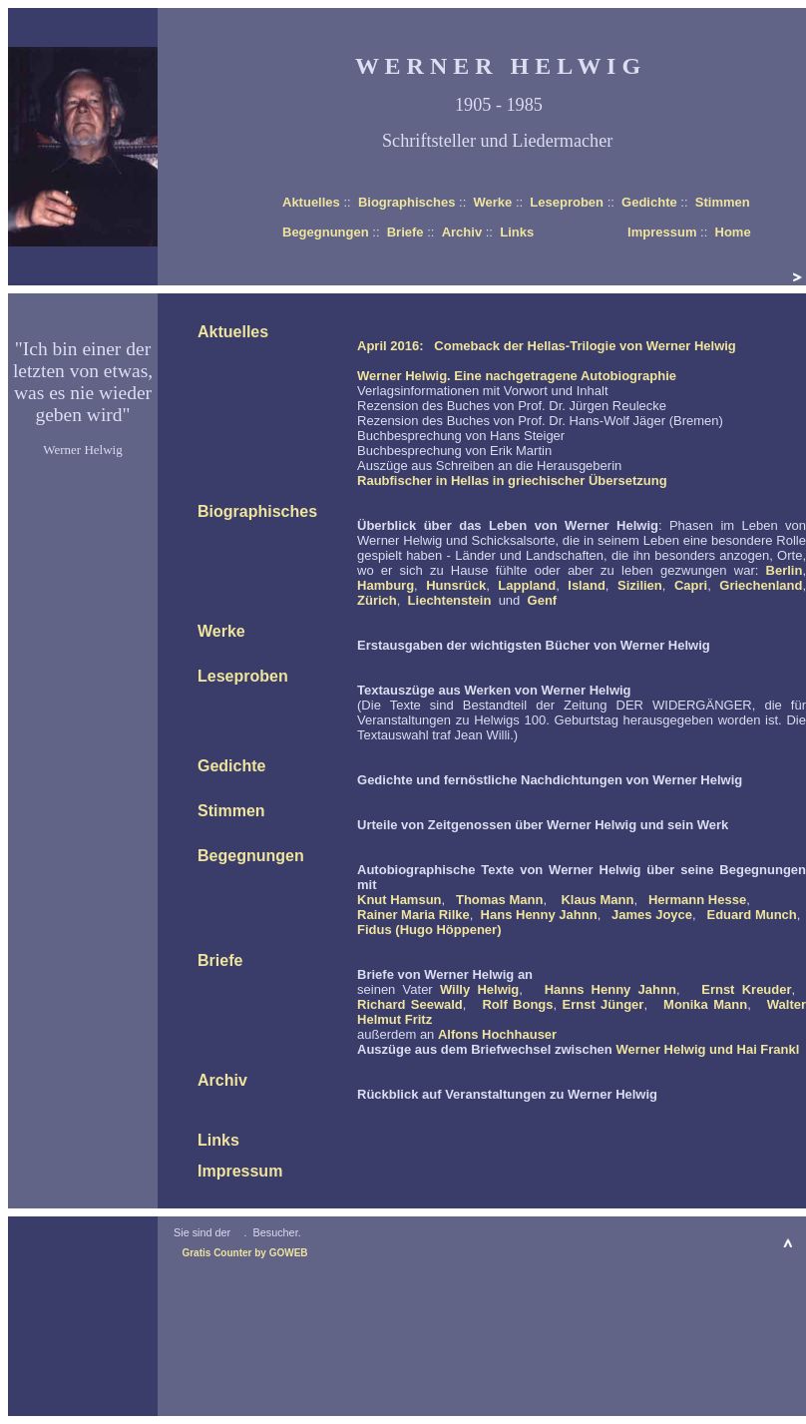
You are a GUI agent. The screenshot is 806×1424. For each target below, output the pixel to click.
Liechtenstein (450, 600)
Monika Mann (705, 1004)
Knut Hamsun (399, 899)
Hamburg (385, 585)
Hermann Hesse (697, 899)
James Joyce (651, 914)
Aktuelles (311, 202)
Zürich (377, 600)
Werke (492, 202)
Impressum (661, 232)
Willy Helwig (479, 989)
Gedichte (649, 202)
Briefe (405, 232)
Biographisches (407, 202)
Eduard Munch (751, 914)
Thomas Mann (499, 899)
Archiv (462, 232)
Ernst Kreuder (746, 989)
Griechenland (760, 585)
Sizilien (639, 585)
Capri (690, 585)
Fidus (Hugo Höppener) (429, 929)
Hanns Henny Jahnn (610, 989)
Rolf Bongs (517, 1004)
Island (586, 585)
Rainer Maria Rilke (413, 914)
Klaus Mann (597, 899)
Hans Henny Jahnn (539, 914)
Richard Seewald (410, 1004)
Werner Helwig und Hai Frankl (707, 1049)
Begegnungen (325, 232)
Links (517, 232)
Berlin (784, 570)
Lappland (527, 585)
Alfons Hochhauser (497, 1034)
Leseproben (567, 202)
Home (733, 232)
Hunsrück (456, 585)
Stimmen (722, 202)
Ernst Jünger (602, 1004)
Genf (543, 600)
